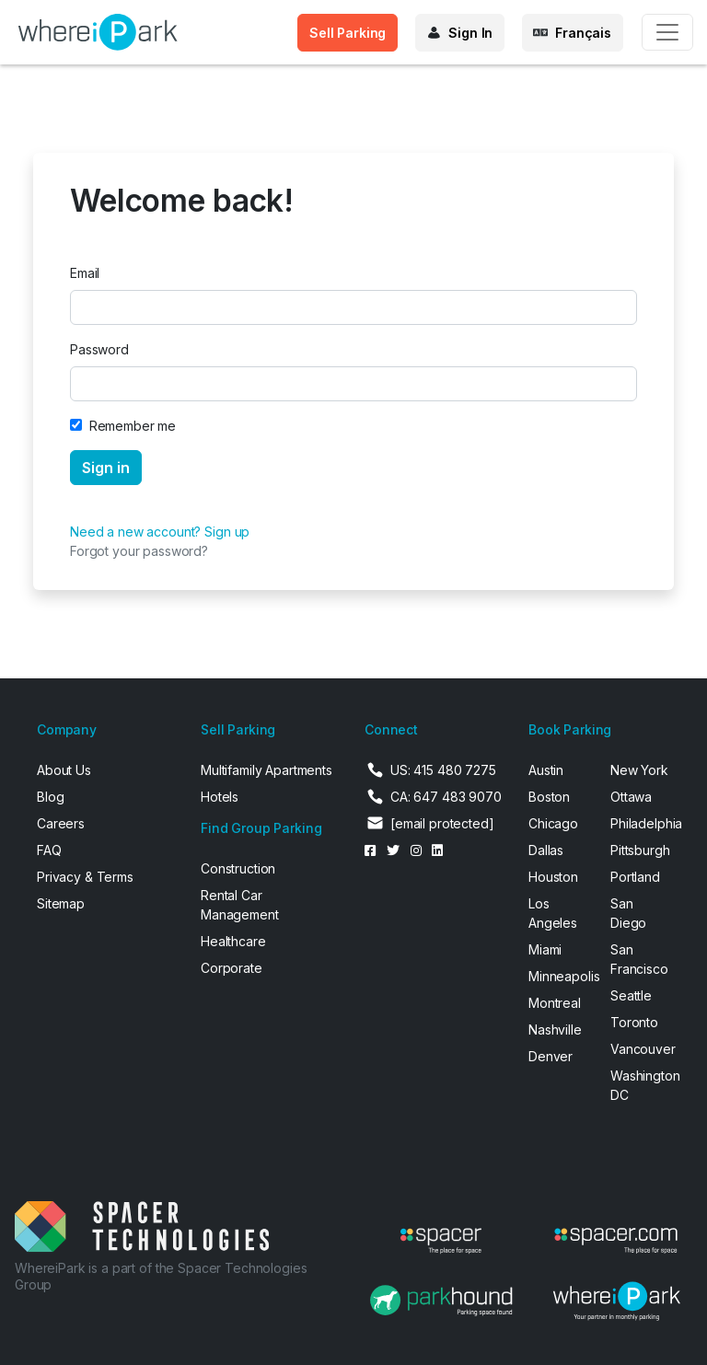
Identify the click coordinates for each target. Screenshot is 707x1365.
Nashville (555, 1029)
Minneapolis (558, 976)
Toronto (634, 1022)
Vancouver (640, 1049)
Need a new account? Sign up (159, 531)
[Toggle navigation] (667, 32)
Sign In (470, 32)
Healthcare (233, 941)
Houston (553, 877)
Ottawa (631, 796)
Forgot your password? (139, 551)
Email (84, 273)
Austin (545, 770)
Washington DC (640, 1085)
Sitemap (61, 903)
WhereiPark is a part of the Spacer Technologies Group (161, 1276)
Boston (549, 796)
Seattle (631, 995)
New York (639, 770)
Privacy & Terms (85, 877)
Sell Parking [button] (347, 32)
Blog (50, 796)
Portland (635, 877)
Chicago (553, 823)
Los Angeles (552, 913)
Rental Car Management (240, 904)
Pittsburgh (640, 850)
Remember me (132, 426)
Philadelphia (640, 823)
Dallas (545, 850)
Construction (238, 868)
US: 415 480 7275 (443, 770)
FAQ (49, 850)
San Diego (628, 913)
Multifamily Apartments (266, 770)
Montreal (554, 1003)
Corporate (231, 968)
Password (99, 349)
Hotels (219, 796)
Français (583, 32)
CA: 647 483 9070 (446, 796)
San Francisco (639, 959)
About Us (64, 770)
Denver (550, 1056)
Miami (545, 949)
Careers (61, 823)
